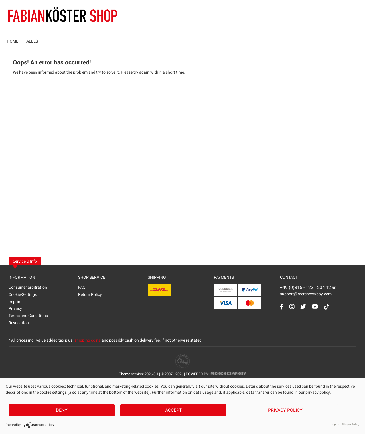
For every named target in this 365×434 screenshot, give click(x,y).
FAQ (82, 287)
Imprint (15, 302)
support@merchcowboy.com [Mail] (308, 292)
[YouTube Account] (315, 307)
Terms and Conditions (28, 316)
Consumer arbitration (28, 287)
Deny (62, 410)
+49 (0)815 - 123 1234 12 (306, 287)
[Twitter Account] (303, 307)
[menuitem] (12, 41)
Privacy (15, 309)
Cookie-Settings (23, 295)
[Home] (12, 41)
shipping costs (87, 340)
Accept (173, 410)
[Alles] (32, 41)
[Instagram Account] (292, 307)
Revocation (19, 323)
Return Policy (90, 295)
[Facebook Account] (282, 307)
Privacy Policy (285, 410)
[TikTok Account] (326, 307)
